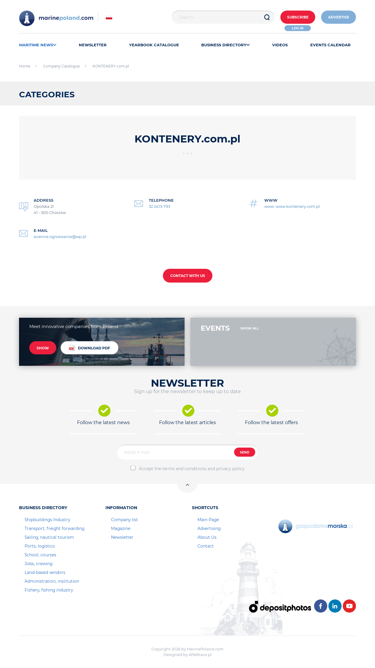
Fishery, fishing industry (49, 590)
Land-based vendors (45, 572)
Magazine (120, 528)
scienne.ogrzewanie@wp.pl (60, 236)
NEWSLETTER (93, 45)
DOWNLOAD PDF (89, 348)
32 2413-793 (159, 206)
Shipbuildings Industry (47, 519)
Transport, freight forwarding (54, 528)
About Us (207, 537)
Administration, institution (52, 581)
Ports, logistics (40, 546)
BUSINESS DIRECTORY (225, 45)
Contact (205, 546)
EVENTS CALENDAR (330, 45)
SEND (244, 452)
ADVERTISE (338, 17)
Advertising (209, 528)
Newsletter (122, 537)
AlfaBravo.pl (200, 654)
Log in (297, 28)
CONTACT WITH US (187, 275)
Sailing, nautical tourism (49, 537)
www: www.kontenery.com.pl (292, 206)
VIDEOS (280, 45)
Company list (124, 519)
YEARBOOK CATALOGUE (154, 45)
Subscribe (296, 17)
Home (24, 66)
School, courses (40, 555)
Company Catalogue (61, 66)
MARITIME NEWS (37, 45)
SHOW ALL (250, 328)
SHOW (43, 348)
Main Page (208, 519)
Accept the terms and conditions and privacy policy (192, 468)
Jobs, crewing (38, 563)
